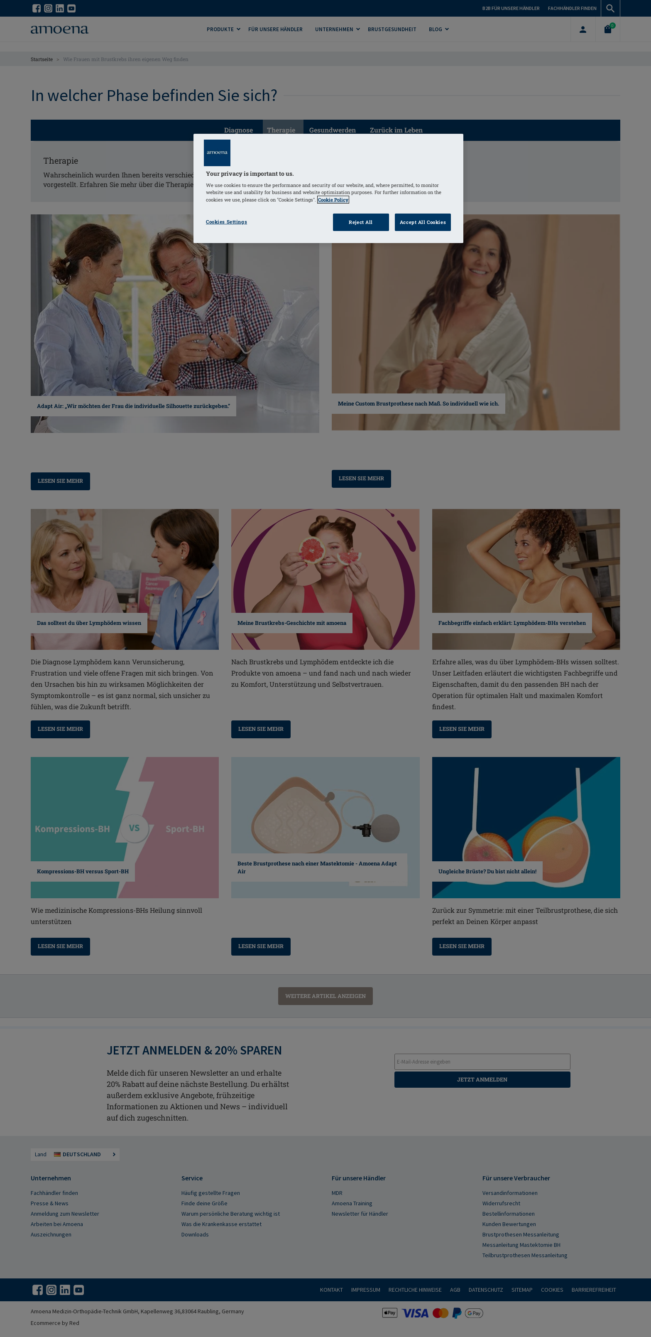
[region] (328, 188)
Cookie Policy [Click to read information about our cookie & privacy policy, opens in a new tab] (333, 200)
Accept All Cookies (423, 222)
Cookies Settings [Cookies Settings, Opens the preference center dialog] (226, 222)
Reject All (361, 222)
